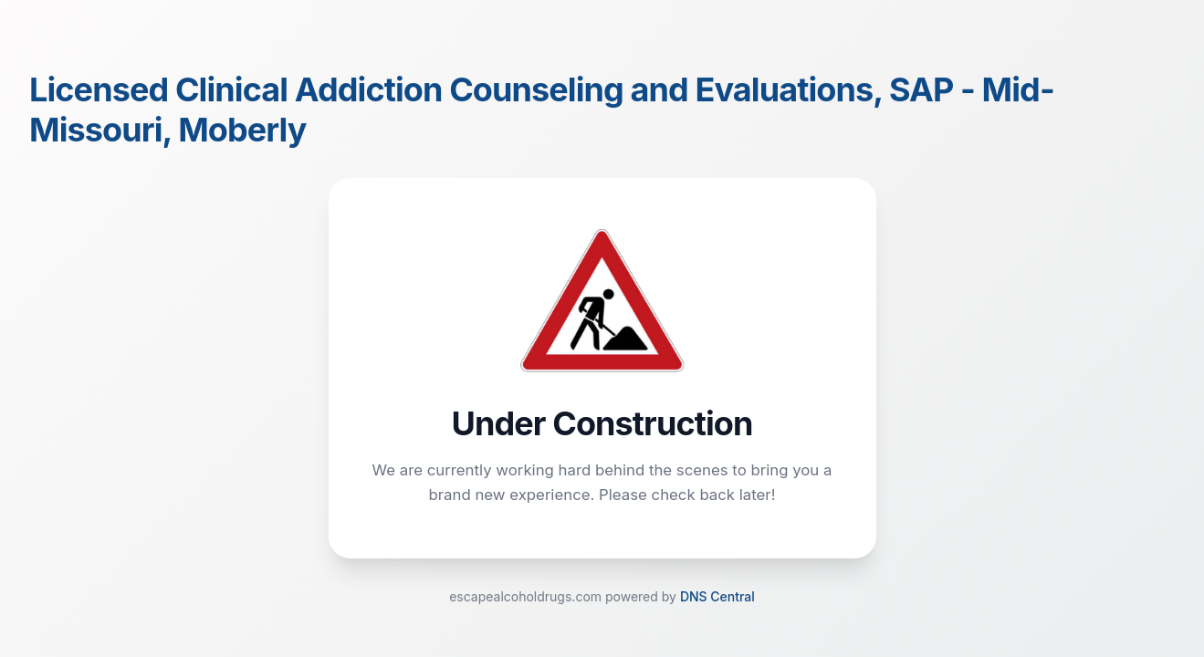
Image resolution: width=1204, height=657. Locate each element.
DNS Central (717, 597)
